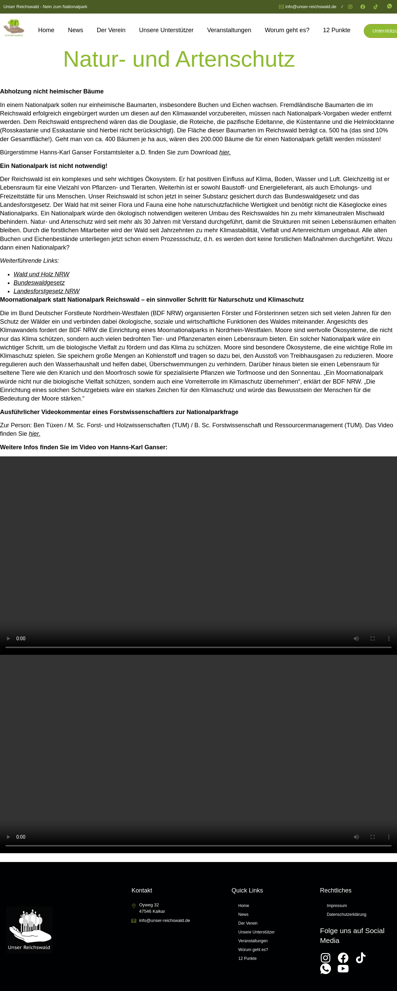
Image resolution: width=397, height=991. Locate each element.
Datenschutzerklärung (347, 913)
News (74, 29)
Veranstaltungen (228, 29)
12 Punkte (336, 29)
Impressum (337, 904)
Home (45, 29)
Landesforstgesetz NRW (47, 290)
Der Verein (110, 29)
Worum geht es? (286, 29)
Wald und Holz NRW (41, 273)
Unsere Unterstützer (165, 29)
